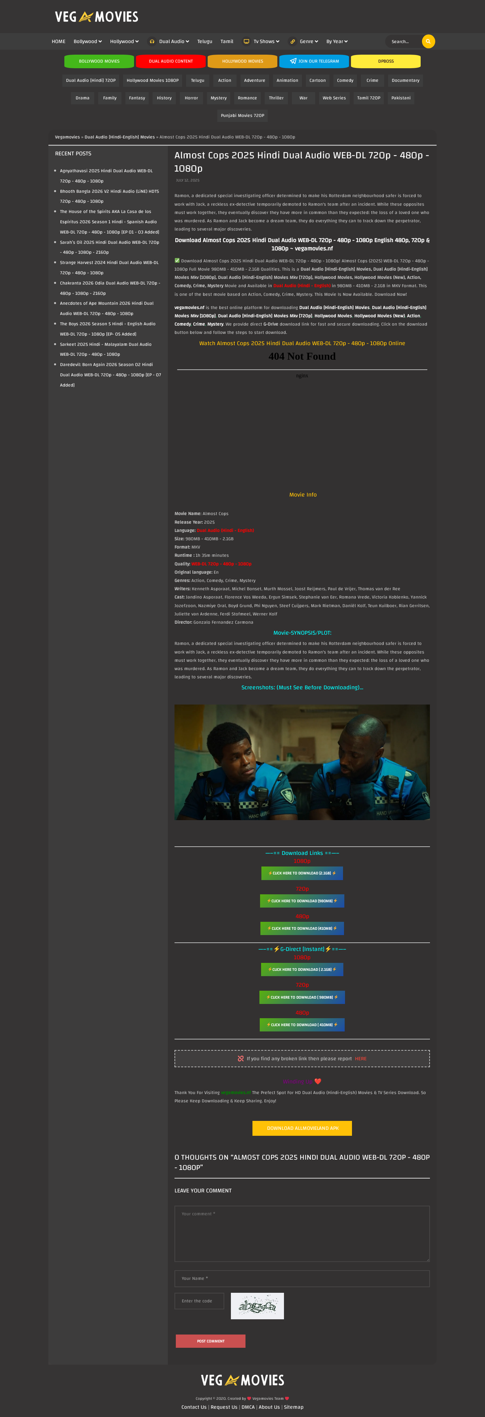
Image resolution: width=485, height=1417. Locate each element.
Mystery (219, 98)
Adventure (254, 80)
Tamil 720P (368, 98)
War (304, 98)
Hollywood (122, 41)
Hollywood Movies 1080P (152, 80)
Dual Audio (165, 41)
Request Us (224, 1407)
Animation (287, 80)
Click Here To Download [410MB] (302, 928)
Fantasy (137, 98)
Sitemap (294, 1407)
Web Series (334, 98)
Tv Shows (258, 41)
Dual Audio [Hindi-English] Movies (334, 307)
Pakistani (401, 98)
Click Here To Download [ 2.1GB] (302, 969)
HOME (58, 41)
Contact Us (194, 1407)
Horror (191, 98)
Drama (83, 98)
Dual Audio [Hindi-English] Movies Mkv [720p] (265, 316)
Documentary (405, 80)
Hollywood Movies (333, 316)
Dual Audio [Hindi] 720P (90, 80)
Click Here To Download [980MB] (302, 901)
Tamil (227, 41)
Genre (300, 41)
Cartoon (318, 80)
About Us (269, 1407)
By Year (334, 41)
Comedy (345, 80)
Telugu (204, 41)
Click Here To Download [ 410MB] (302, 1024)
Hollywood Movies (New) (379, 316)
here (361, 1059)
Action (224, 80)
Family (109, 98)
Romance (247, 98)
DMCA (248, 1407)
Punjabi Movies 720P (242, 115)
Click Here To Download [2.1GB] (302, 873)
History (164, 98)
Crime (373, 80)
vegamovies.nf (189, 307)
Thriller (276, 98)
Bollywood (85, 41)
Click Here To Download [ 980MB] (302, 997)
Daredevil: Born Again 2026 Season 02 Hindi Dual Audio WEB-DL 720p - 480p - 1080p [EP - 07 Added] (110, 375)
